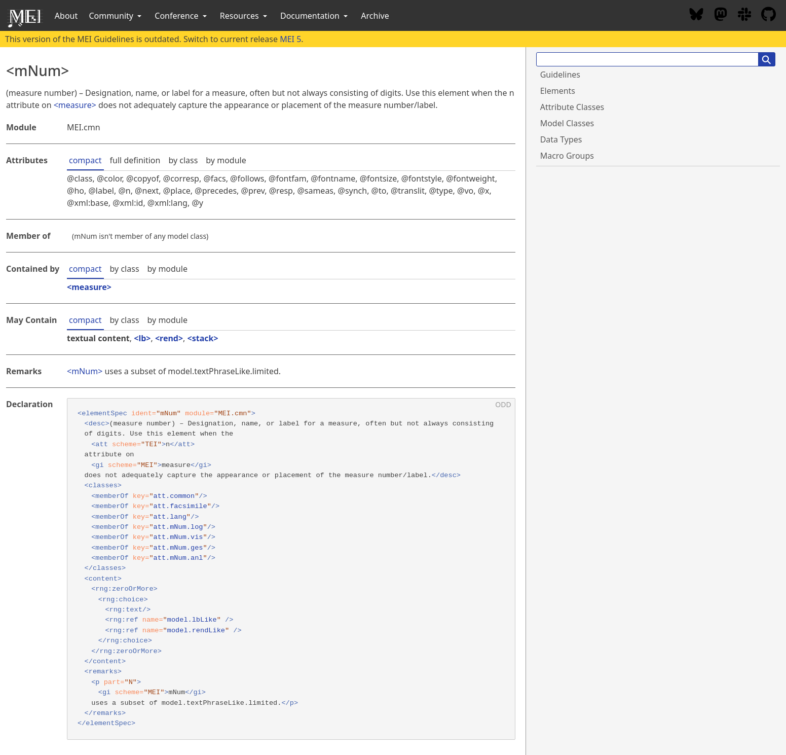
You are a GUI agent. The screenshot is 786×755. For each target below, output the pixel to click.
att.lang (170, 517)
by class (183, 160)
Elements (557, 90)
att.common (174, 496)
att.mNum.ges (178, 548)
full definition (135, 160)
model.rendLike (196, 630)
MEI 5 (290, 39)
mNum (84, 371)
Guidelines (560, 74)
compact (85, 160)
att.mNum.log (178, 527)
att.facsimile (180, 506)
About (66, 15)
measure (75, 105)
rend (169, 338)
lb (142, 338)
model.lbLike (192, 620)
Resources (244, 15)
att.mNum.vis (178, 537)
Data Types (561, 139)
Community (116, 15)
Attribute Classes (572, 107)
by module (226, 160)
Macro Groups (567, 155)
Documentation (315, 15)
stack (203, 338)
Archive (375, 15)
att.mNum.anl (178, 558)
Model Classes (567, 123)
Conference (181, 15)
